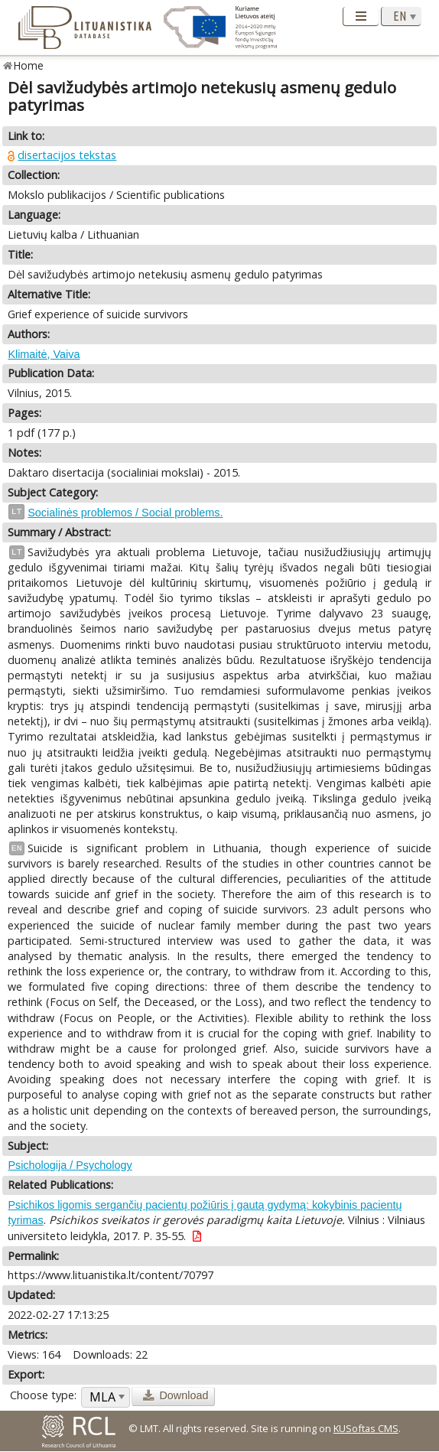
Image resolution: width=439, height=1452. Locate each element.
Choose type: (43, 1395)
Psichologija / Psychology (70, 1165)
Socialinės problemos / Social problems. (125, 512)
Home (29, 65)
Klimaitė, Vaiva (44, 354)
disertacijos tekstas (67, 155)
